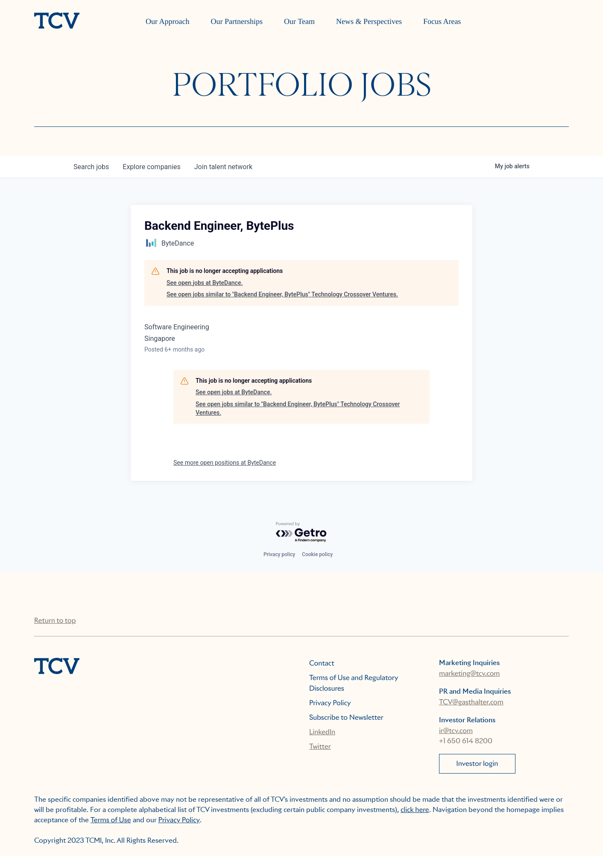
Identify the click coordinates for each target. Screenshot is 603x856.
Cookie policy (317, 554)
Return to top (55, 620)
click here (415, 809)
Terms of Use (111, 819)
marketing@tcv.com (469, 673)
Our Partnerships (237, 21)
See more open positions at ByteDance (224, 462)
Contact (321, 663)
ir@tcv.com (456, 730)
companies (151, 167)
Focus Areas (442, 21)
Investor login (477, 763)
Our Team (299, 21)
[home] (56, 21)
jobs (91, 167)
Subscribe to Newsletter (346, 717)
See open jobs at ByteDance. (205, 282)
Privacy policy (279, 554)
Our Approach (167, 21)
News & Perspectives (369, 21)
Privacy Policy (330, 702)
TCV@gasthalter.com (471, 702)
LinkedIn (322, 731)
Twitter (320, 746)
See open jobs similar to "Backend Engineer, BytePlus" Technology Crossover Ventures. (282, 294)
